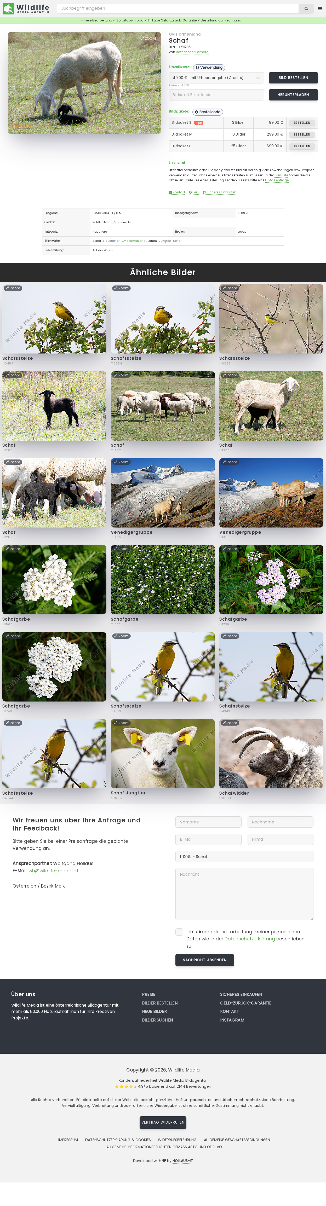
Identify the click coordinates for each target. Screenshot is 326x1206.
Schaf (178, 40)
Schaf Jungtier (128, 793)
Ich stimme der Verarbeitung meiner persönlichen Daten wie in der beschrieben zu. (245, 939)
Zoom (148, 38)
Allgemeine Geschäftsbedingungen (237, 1139)
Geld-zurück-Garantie (245, 1003)
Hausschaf (111, 241)
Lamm (152, 241)
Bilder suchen (157, 1020)
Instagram (232, 1020)
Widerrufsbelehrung (177, 1139)
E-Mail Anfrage (277, 180)
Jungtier (165, 241)
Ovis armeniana (185, 34)
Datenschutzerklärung (250, 939)
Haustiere (100, 231)
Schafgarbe (16, 619)
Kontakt (177, 192)
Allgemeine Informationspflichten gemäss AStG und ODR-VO (164, 1146)
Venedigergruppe (132, 532)
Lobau (242, 231)
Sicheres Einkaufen (219, 192)
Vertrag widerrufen (163, 1122)
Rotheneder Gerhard (192, 52)
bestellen (302, 123)
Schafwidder (234, 793)
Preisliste (281, 175)
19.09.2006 (246, 213)
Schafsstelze (17, 358)
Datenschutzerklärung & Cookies (118, 1139)
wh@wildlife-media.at (53, 871)
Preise (148, 994)
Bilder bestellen (160, 1003)
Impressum (68, 1139)
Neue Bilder (154, 1011)
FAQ (194, 192)
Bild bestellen (293, 77)
